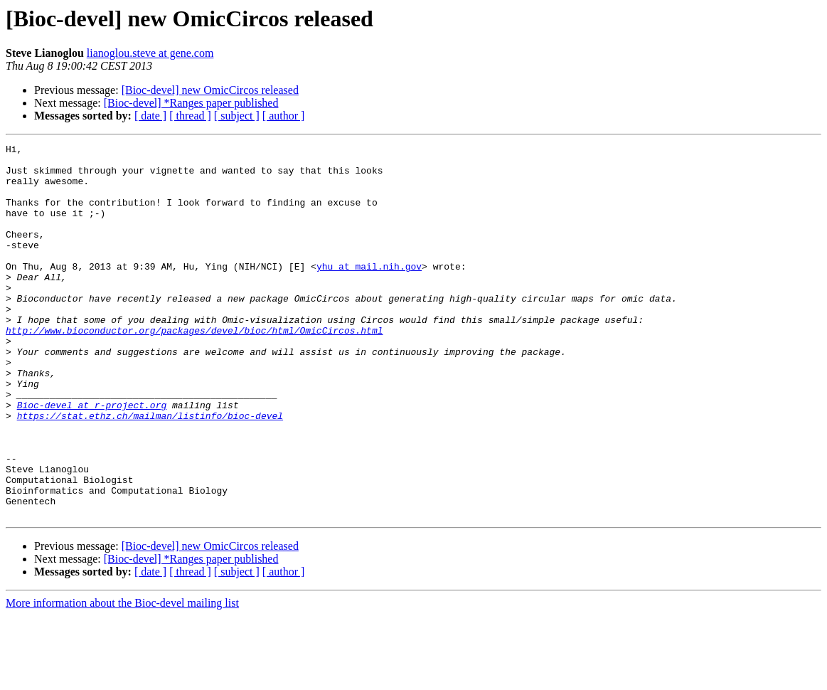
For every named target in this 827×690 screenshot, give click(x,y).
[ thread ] (190, 116)
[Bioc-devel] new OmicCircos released (210, 90)
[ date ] (150, 116)
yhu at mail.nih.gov (369, 291)
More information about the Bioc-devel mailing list (122, 678)
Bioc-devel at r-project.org (92, 458)
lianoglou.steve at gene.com (150, 53)
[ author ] (283, 116)
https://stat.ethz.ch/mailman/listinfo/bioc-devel (150, 471)
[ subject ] (237, 116)
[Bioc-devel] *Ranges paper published (191, 103)
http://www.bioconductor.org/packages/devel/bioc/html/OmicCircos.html (194, 368)
